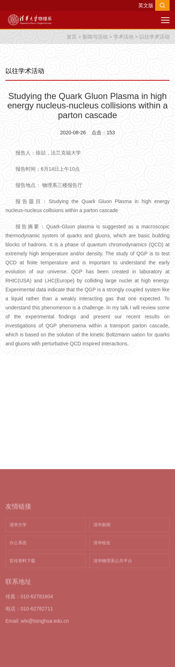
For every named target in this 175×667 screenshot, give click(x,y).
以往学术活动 (154, 37)
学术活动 (123, 37)
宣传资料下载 (22, 603)
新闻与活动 (95, 37)
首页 (72, 37)
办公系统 (18, 585)
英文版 (145, 5)
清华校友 (102, 585)
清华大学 (18, 567)
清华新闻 (102, 567)
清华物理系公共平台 (112, 603)
